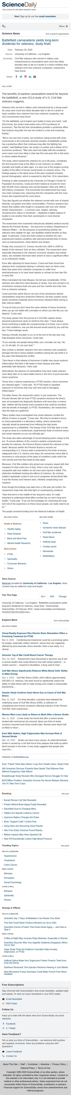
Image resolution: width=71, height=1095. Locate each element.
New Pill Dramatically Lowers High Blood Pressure (28, 839)
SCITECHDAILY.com (21, 757)
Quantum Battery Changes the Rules (21, 817)
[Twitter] (21, 76)
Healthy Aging (14, 529)
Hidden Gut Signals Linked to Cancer (21, 813)
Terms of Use (44, 1068)
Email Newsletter (14, 999)
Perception (9, 878)
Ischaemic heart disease (54, 528)
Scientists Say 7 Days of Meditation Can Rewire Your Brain (32, 918)
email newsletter (47, 16)
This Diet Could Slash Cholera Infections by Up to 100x (30, 923)
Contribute (33, 1064)
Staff (22, 1064)
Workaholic (48, 551)
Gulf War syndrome (52, 532)
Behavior (8, 873)
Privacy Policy (59, 1064)
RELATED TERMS (46, 517)
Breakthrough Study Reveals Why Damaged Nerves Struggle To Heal (35, 776)
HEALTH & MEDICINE (10, 851)
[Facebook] (16, 76)
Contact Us (11, 1056)
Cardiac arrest (49, 546)
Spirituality (12, 559)
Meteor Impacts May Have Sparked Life (23, 834)
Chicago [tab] (63, 596)
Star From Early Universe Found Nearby (23, 830)
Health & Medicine (12, 524)
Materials (6, 583)
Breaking (6, 793)
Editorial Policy (28, 1068)
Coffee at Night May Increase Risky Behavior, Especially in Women (36, 938)
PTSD (10, 554)
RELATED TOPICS (11, 517)
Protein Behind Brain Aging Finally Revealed (25, 804)
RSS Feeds (11, 1003)
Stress (10, 568)
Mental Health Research (18, 543)
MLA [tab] (43, 596)
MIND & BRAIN (7, 869)
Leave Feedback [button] (14, 1051)
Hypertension (10, 856)
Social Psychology (12, 882)
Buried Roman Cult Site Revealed (20, 800)
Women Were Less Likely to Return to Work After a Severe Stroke (35, 714)
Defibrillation (49, 556)
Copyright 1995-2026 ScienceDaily (22, 1072)
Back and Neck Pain (17, 538)
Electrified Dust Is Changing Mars (20, 809)
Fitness (7, 900)
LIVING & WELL (8, 887)
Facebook (10, 1024)
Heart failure (48, 537)
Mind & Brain (10, 549)
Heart (45, 523)
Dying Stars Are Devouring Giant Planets (23, 826)
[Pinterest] (25, 76)
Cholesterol (9, 860)
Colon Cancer (10, 865)
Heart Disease (14, 534)
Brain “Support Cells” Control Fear (20, 821)
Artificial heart (49, 542)
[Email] (34, 76)
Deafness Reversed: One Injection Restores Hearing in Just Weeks (36, 967)
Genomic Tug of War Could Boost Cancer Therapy (27, 655)
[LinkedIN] (30, 76)
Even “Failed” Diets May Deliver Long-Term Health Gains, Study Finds (35, 764)
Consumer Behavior (16, 563)
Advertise (44, 1064)
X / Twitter (11, 1028)
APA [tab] (52, 596)
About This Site (10, 1064)
